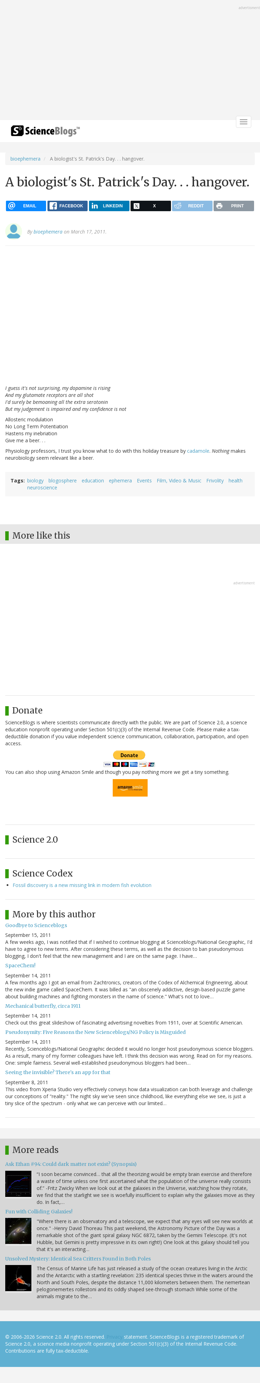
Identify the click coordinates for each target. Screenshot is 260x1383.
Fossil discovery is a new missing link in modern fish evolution (82, 885)
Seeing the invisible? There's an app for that (57, 1072)
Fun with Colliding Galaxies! (39, 1211)
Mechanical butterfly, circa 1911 (43, 1006)
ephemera (120, 480)
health (236, 480)
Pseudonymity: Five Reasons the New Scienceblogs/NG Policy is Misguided (95, 1032)
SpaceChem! (20, 965)
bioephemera (25, 158)
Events (144, 480)
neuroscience (42, 487)
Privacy (114, 1336)
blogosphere (63, 480)
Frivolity (215, 480)
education (93, 480)
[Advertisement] (130, 61)
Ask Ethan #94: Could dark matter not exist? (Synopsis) (71, 1164)
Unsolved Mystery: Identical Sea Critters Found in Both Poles (78, 1259)
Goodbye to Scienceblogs (36, 925)
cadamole (198, 451)
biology (35, 480)
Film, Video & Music (179, 480)
